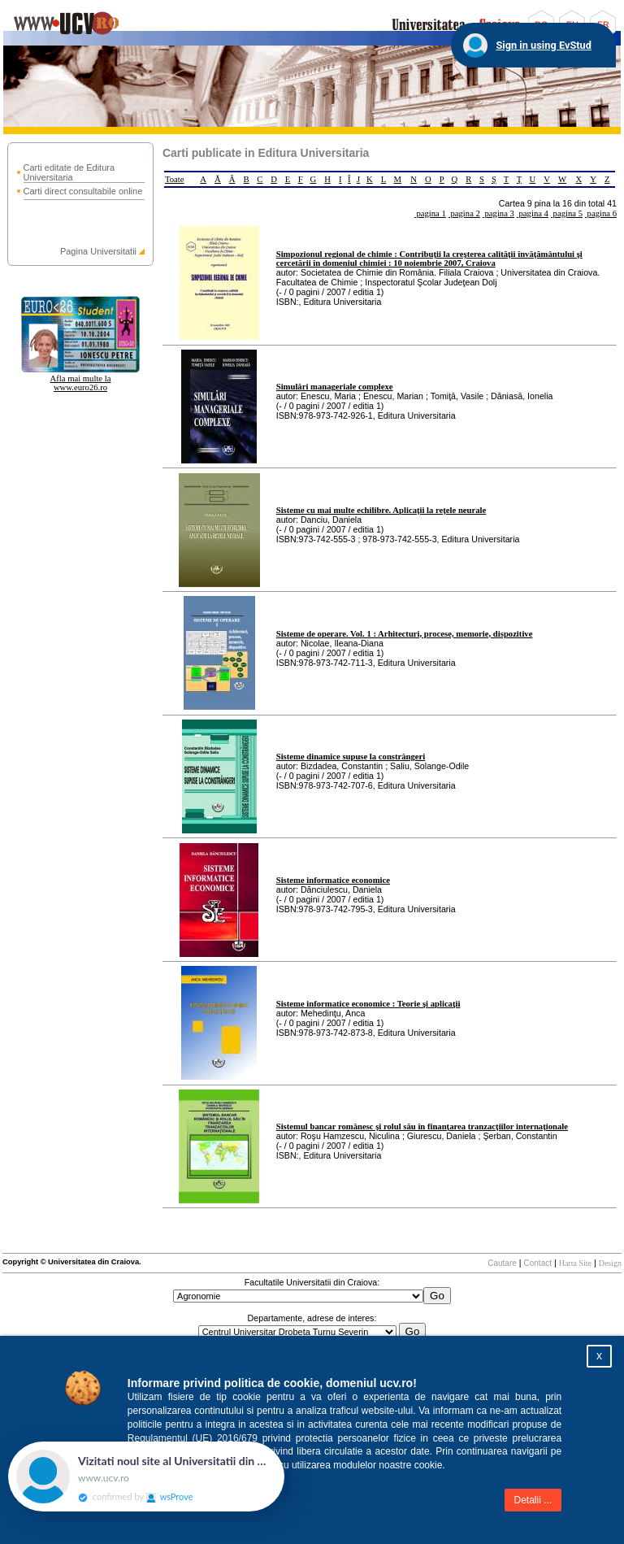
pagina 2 (464, 213)
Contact (538, 1263)
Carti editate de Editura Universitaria (69, 172)
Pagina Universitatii (98, 251)
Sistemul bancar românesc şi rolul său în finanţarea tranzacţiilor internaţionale (422, 1126)
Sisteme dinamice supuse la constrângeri (351, 756)
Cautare (502, 1263)
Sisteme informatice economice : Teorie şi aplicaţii (368, 1003)
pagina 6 (601, 213)
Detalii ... (533, 1500)
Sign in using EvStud (544, 45)
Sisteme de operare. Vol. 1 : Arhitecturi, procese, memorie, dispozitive (404, 633)
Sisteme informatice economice (333, 880)
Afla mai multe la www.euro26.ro (80, 383)
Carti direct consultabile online (83, 191)
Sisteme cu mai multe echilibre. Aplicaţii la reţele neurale (381, 510)
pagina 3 (498, 213)
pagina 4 (532, 213)
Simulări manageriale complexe (334, 386)
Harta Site (575, 1263)
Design (610, 1263)
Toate (174, 179)
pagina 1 (430, 213)
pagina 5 (567, 213)
